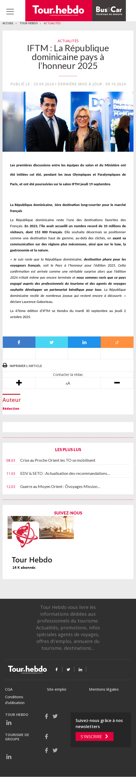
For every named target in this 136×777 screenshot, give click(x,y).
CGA (8, 689)
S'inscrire (91, 736)
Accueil (8, 23)
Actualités (52, 23)
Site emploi (56, 689)
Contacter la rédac (68, 374)
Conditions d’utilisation (15, 699)
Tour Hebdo (28, 23)
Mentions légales (104, 689)
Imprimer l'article (26, 366)
